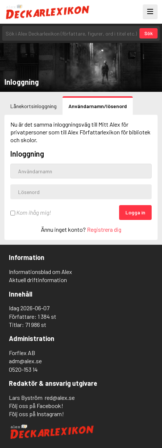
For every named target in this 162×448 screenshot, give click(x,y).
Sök (148, 33)
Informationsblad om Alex (40, 271)
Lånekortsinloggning (33, 106)
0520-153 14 (23, 369)
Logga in (135, 212)
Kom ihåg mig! (30, 212)
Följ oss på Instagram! (36, 413)
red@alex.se (60, 397)
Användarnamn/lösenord (97, 106)
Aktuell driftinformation (38, 279)
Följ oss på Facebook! (36, 405)
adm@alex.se (25, 360)
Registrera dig (104, 229)
